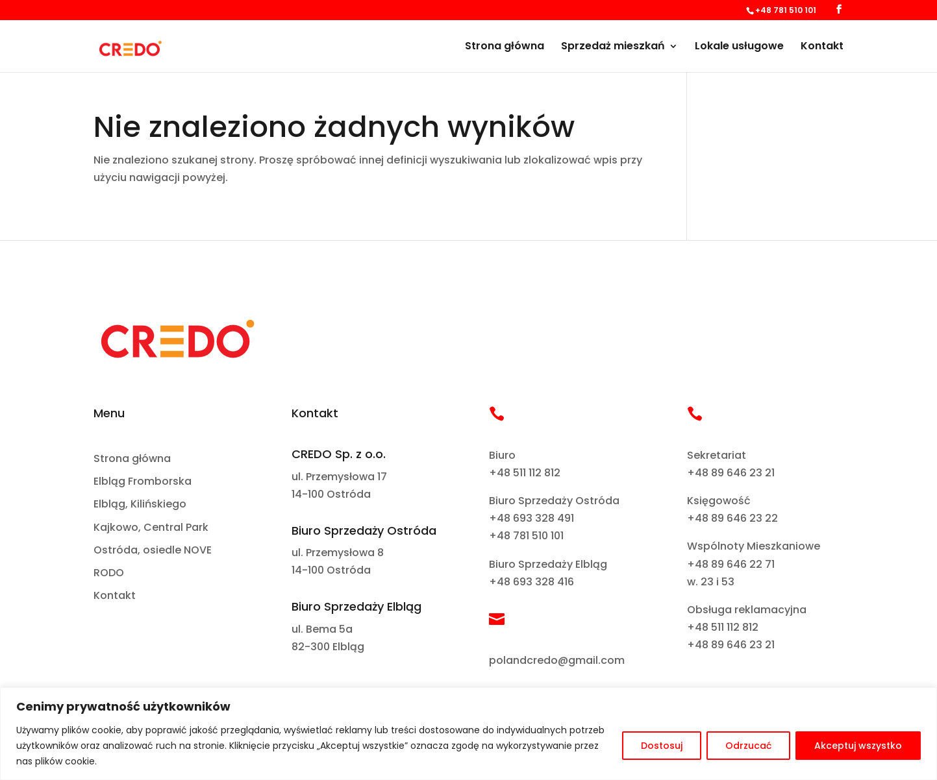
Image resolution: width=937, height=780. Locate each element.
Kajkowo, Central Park (151, 528)
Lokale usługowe (739, 47)
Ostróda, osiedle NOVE (153, 550)
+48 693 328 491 (531, 518)
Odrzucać (748, 745)
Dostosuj (661, 745)
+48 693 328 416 (531, 581)
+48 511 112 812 (524, 472)
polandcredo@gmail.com (557, 660)
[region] (468, 733)
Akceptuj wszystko (858, 745)
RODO (109, 573)
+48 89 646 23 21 (731, 472)
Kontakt (822, 47)
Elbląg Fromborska (143, 482)
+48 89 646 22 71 (731, 564)
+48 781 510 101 (526, 535)
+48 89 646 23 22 (732, 518)
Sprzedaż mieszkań (613, 47)
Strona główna (504, 47)
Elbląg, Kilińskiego (140, 504)
